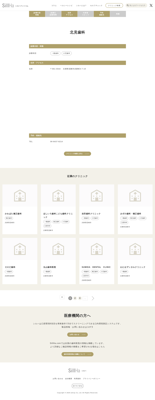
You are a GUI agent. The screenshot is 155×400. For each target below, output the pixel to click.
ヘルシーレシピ (66, 5)
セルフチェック (96, 5)
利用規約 (77, 379)
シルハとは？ (81, 5)
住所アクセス (69, 14)
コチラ (90, 327)
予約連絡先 (101, 14)
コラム (54, 5)
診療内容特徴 (37, 14)
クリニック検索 (114, 5)
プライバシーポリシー (91, 379)
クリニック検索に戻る (74, 153)
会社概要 (68, 379)
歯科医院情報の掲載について (74, 354)
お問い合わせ (74, 334)
